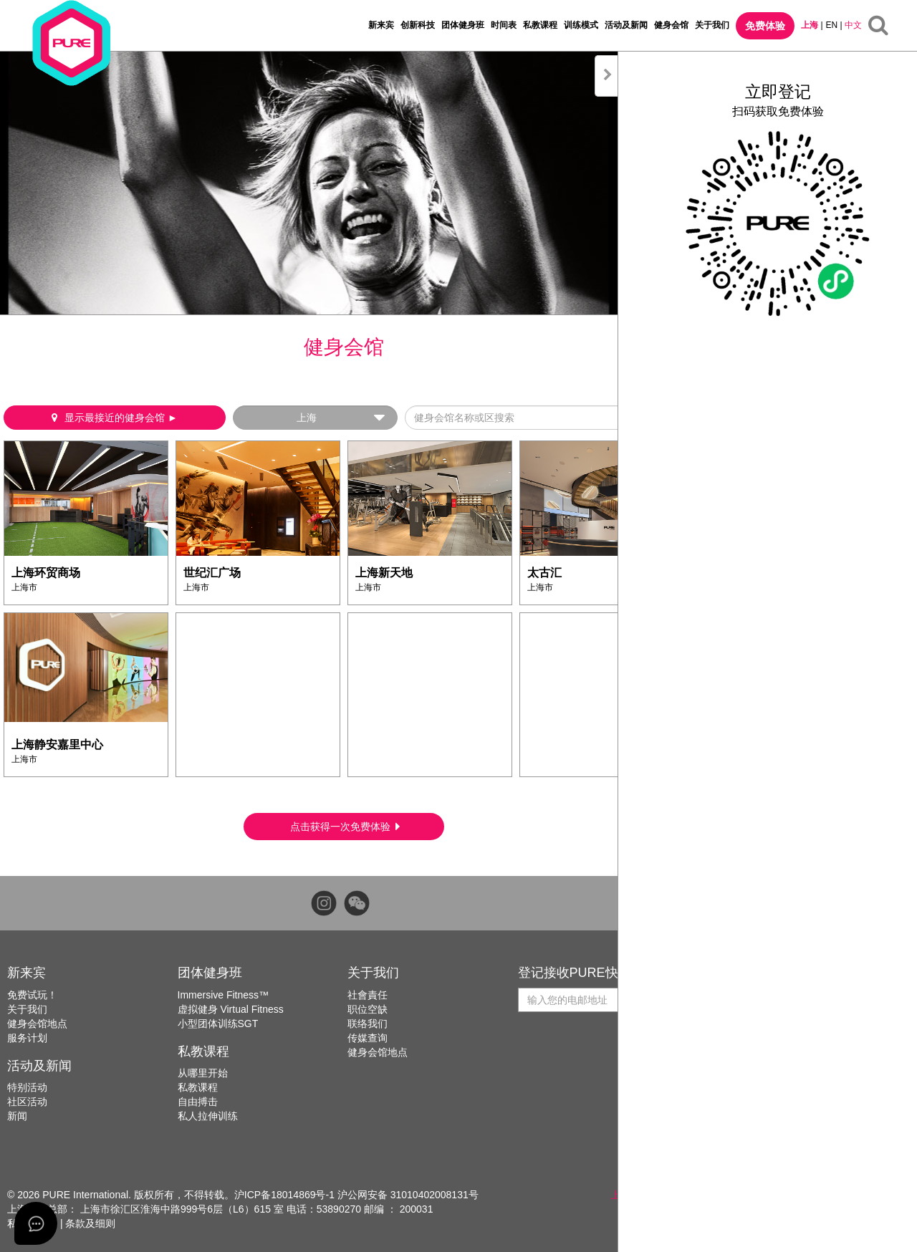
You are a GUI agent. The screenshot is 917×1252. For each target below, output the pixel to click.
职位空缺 (367, 1009)
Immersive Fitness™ (223, 995)
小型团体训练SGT (218, 1023)
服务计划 (27, 1038)
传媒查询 (367, 1038)
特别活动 (27, 1087)
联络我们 (367, 1023)
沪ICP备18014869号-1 (284, 1194)
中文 (853, 25)
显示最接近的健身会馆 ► (115, 417)
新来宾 (381, 25)
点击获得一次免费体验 (345, 826)
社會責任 (367, 995)
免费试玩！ (32, 995)
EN (832, 25)
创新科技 (417, 25)
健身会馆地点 (37, 1023)
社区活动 (27, 1101)
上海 (809, 25)
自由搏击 (198, 1101)
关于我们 (712, 25)
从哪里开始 (203, 1073)
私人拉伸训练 (208, 1116)
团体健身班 (462, 25)
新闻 (17, 1116)
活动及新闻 (626, 25)
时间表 (504, 25)
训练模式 (581, 25)
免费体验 (765, 26)
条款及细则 (90, 1223)
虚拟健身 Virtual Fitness (231, 1009)
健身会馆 (671, 25)
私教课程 (540, 25)
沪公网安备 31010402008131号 (408, 1194)
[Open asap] (35, 1223)
